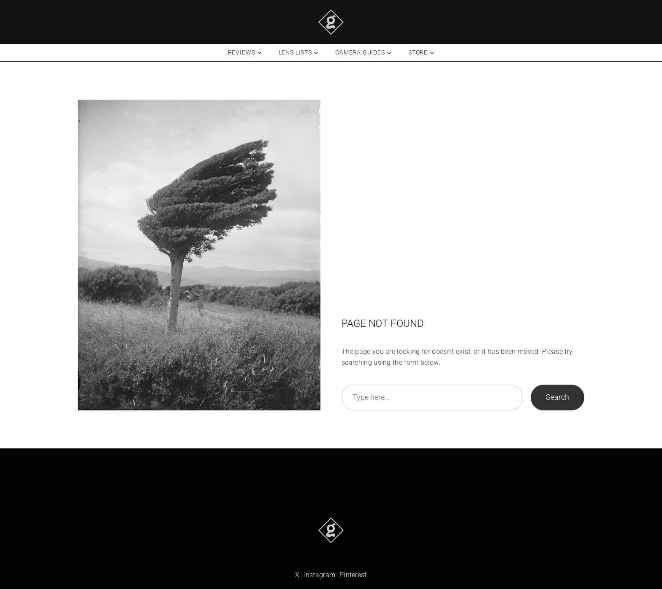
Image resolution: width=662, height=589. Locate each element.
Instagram (320, 575)
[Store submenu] (432, 52)
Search (557, 397)
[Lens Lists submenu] (316, 52)
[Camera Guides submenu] (389, 52)
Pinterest (353, 575)
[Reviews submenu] (259, 52)
